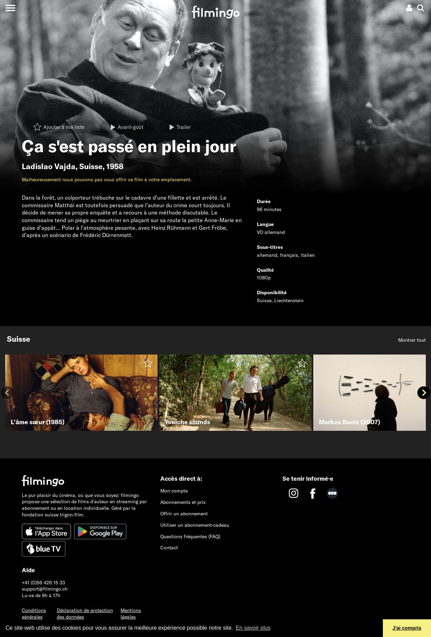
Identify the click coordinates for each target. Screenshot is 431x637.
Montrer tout (412, 340)
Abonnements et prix (183, 502)
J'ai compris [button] (407, 628)
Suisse (90, 166)
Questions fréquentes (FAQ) (190, 536)
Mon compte (174, 491)
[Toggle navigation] (10, 8)
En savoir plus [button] (253, 628)
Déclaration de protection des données (85, 613)
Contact (169, 547)
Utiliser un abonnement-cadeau (194, 525)
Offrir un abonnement (184, 514)
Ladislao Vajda (48, 166)
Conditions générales (34, 613)
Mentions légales (130, 613)
